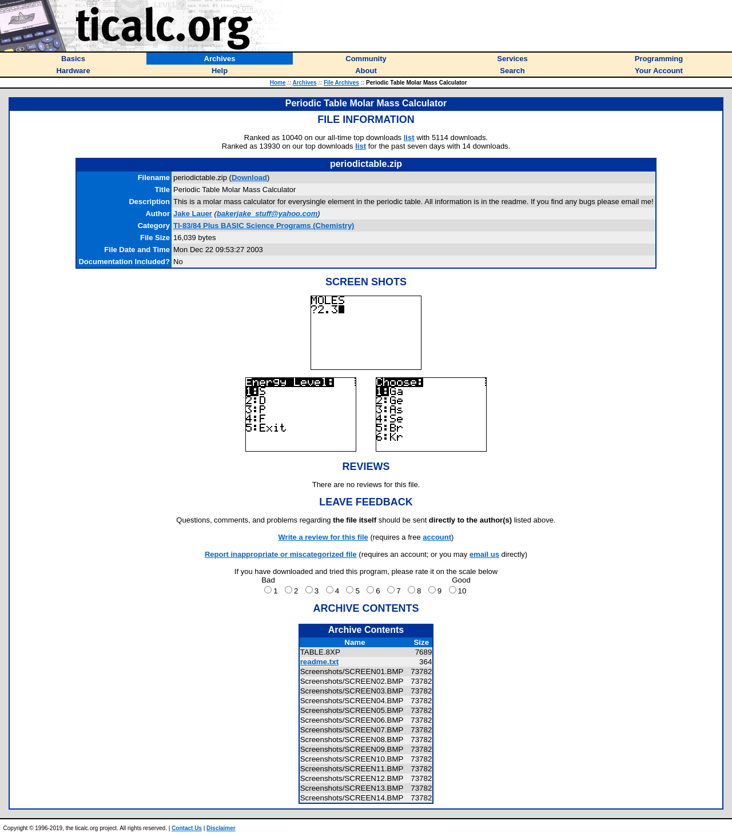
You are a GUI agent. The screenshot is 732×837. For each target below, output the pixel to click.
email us (484, 554)
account (437, 537)
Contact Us (187, 828)
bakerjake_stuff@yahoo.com (267, 213)
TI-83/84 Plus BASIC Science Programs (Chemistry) (263, 225)
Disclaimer (221, 828)
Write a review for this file (323, 537)
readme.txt (319, 661)
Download (249, 177)
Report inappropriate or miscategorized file (281, 554)
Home (278, 82)
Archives (304, 82)
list (409, 137)
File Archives (341, 82)
